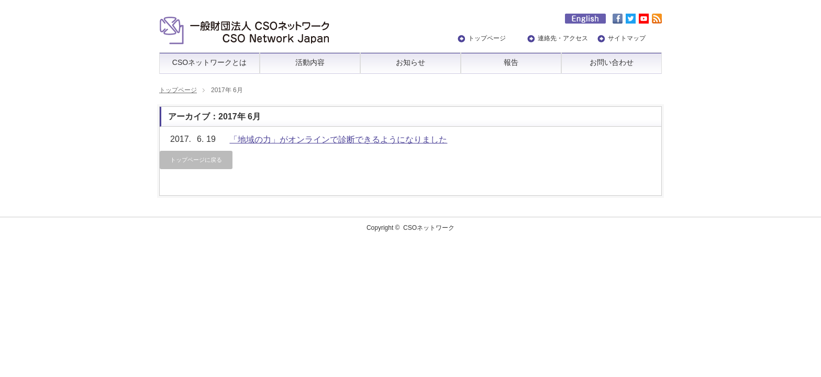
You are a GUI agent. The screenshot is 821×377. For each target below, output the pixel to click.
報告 (511, 62)
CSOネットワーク (428, 227)
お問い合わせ (612, 62)
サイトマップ (627, 38)
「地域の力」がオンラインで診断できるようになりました (338, 139)
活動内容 (310, 62)
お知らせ (410, 62)
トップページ (487, 38)
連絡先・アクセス (563, 38)
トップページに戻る (196, 160)
